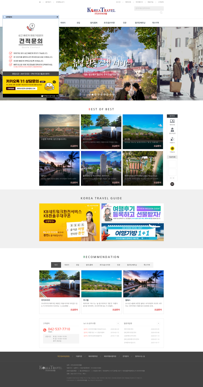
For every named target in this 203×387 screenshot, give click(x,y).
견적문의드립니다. (130, 342)
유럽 (78, 23)
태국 (56, 265)
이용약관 (79, 356)
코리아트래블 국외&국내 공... (95, 329)
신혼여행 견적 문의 (130, 336)
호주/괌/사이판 (109, 23)
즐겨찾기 (48, 2)
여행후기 (172, 142)
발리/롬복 (93, 23)
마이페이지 (139, 2)
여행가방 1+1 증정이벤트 (94, 332)
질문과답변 (172, 133)
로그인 (118, 2)
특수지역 (155, 23)
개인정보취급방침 (63, 356)
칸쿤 (124, 23)
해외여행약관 (93, 356)
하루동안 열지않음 (49, 96)
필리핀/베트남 (140, 23)
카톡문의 (172, 152)
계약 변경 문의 (128, 329)
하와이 (62, 23)
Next (157, 63)
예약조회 (172, 125)
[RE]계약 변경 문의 (130, 332)
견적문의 (126, 356)
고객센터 (161, 2)
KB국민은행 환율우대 (93, 335)
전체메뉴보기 (60, 2)
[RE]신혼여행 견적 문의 (131, 339)
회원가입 (150, 2)
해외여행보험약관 (110, 356)
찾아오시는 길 (140, 356)
